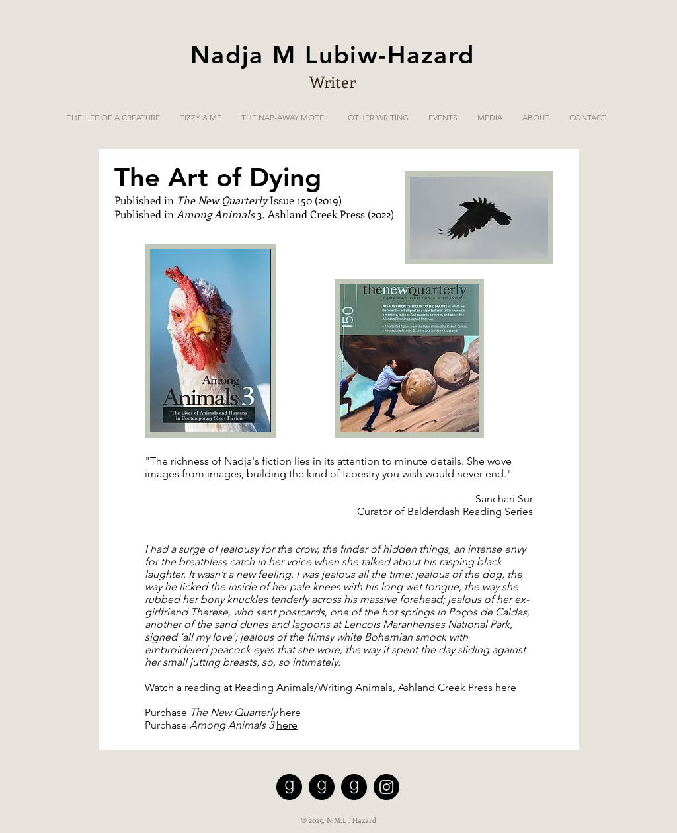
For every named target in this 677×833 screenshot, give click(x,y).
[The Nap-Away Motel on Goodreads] (322, 787)
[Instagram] (386, 787)
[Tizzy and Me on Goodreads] (354, 787)
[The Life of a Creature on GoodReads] (289, 787)
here (505, 687)
